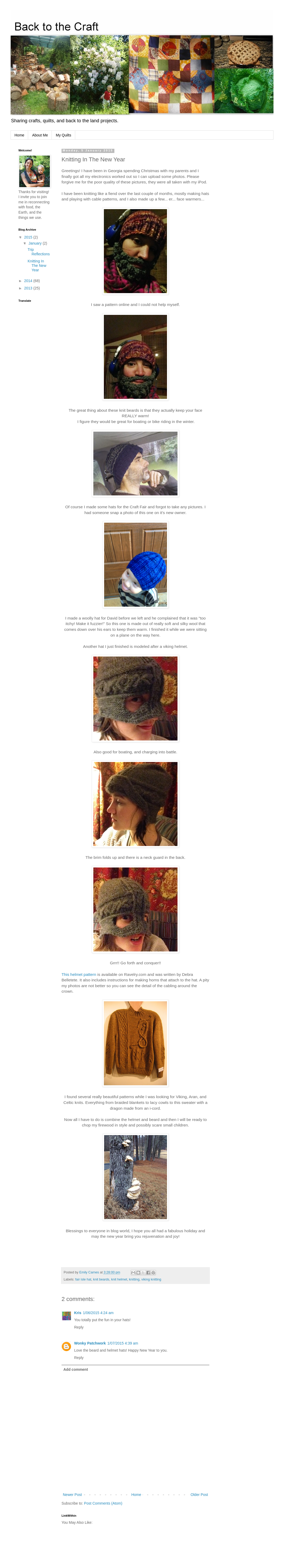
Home (19, 135)
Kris (77, 1313)
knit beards (101, 1279)
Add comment (75, 1369)
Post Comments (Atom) (103, 1503)
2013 (28, 288)
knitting (134, 1279)
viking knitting (151, 1279)
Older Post (199, 1495)
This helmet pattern (79, 974)
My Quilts (63, 135)
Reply (79, 1327)
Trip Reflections (39, 251)
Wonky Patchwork (90, 1343)
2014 (28, 281)
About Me (40, 135)
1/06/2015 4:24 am (98, 1313)
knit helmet (119, 1279)
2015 (28, 237)
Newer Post (72, 1495)
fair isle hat (83, 1279)
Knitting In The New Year (37, 265)
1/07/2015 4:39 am (122, 1343)
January (35, 243)
